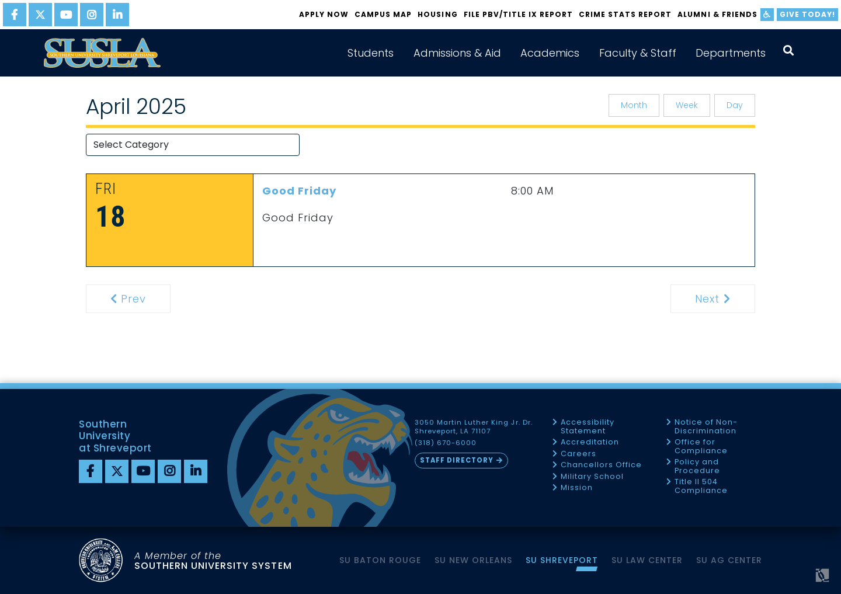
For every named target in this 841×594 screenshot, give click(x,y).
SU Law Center (647, 560)
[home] (102, 53)
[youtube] (66, 14)
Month (634, 105)
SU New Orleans (473, 560)
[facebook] (14, 14)
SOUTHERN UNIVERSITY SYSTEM (213, 560)
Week (687, 105)
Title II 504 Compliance (701, 486)
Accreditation (590, 442)
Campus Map (383, 14)
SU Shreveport (562, 560)
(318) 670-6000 (446, 443)
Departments (731, 53)
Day (735, 105)
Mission (577, 488)
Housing (437, 14)
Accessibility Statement (587, 426)
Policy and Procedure (697, 466)
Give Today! (807, 14)
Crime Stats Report (625, 14)
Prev (135, 298)
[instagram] (91, 14)
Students (370, 53)
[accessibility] (767, 14)
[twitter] (40, 14)
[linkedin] (117, 14)
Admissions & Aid (457, 53)
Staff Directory (457, 460)
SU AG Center (729, 560)
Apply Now (324, 14)
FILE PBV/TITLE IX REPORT (518, 14)
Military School (592, 477)
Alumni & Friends (717, 14)
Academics (549, 53)
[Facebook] (90, 471)
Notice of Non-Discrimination (706, 426)
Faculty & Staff (637, 53)
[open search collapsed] (788, 50)
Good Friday (299, 190)
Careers (578, 454)
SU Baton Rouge (380, 560)
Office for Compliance (701, 446)
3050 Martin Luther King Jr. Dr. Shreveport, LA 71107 (474, 427)
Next (724, 298)
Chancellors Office (601, 465)
